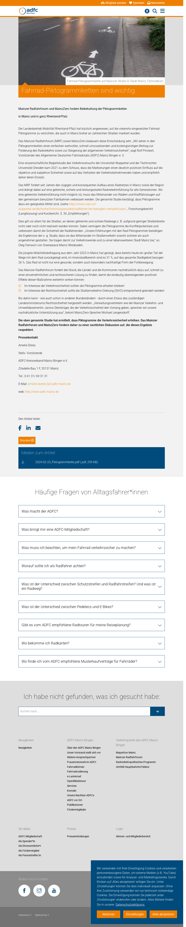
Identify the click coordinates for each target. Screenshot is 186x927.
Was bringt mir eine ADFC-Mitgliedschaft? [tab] (55, 529)
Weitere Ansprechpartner (81, 757)
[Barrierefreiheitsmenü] (147, 11)
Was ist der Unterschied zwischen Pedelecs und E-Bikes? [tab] (67, 607)
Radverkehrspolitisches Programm (136, 762)
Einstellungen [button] (135, 914)
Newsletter (156, 3)
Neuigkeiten (26, 740)
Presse (71, 829)
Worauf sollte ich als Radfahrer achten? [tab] (54, 566)
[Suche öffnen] (155, 11)
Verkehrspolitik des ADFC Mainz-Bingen (137, 743)
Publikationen (75, 804)
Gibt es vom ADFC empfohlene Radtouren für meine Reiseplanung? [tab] (76, 625)
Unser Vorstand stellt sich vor (84, 752)
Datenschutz (42, 915)
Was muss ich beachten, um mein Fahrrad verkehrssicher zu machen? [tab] (79, 547)
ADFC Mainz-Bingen (80, 740)
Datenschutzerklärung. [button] (130, 904)
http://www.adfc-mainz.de (42, 391)
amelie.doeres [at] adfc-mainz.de (49, 384)
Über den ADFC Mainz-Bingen (84, 747)
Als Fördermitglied (28, 850)
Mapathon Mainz (126, 752)
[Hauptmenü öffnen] (162, 11)
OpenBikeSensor (76, 781)
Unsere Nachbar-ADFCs (80, 795)
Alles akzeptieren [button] (163, 914)
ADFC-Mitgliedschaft (30, 836)
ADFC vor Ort (74, 800)
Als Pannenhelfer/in (29, 855)
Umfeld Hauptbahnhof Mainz (132, 766)
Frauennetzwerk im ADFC (81, 762)
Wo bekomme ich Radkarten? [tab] (45, 643)
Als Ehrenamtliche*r (29, 846)
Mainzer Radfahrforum (129, 757)
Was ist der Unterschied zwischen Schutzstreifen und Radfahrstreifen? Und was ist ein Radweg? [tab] (89, 586)
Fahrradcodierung (77, 771)
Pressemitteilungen (78, 836)
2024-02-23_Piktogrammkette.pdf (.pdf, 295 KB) (66, 462)
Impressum (25, 915)
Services (72, 785)
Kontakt (71, 790)
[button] (22, 428)
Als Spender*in (26, 841)
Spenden (136, 3)
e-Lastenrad (74, 776)
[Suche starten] (157, 711)
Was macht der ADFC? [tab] (40, 511)
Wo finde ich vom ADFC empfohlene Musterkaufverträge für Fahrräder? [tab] (79, 661)
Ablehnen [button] (108, 914)
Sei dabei (24, 829)
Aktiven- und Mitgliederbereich (133, 836)
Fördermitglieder (76, 809)
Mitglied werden (113, 3)
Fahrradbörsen (75, 766)
